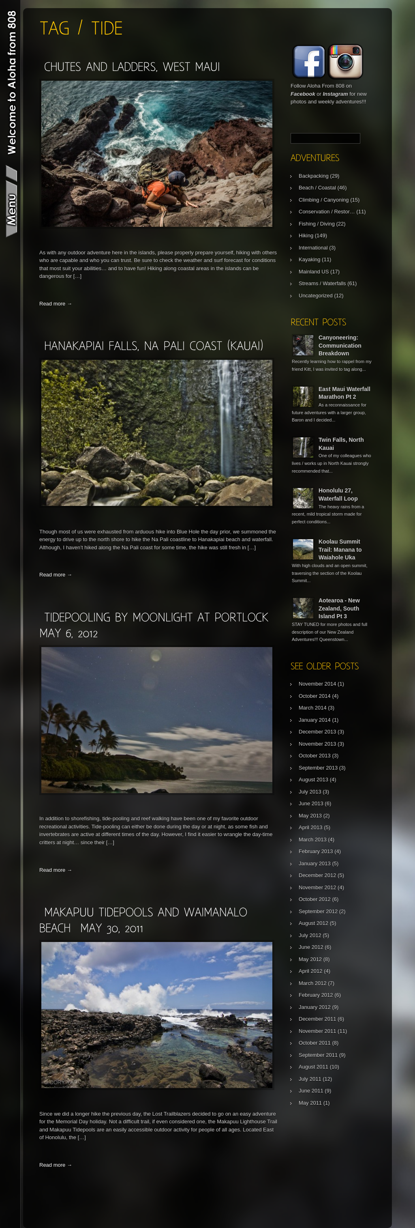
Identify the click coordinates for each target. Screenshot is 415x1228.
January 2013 (315, 863)
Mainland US (314, 272)
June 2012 (311, 947)
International (313, 248)
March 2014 (313, 708)
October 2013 (315, 756)
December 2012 (317, 875)
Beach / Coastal (317, 188)
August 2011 (313, 1067)
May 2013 (310, 816)
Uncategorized (316, 295)
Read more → (55, 304)
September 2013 (318, 768)
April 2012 (311, 971)
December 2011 (317, 1019)
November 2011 (317, 1031)
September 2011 (318, 1055)
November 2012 (317, 887)
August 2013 (313, 779)
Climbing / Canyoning (324, 200)
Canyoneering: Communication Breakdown (340, 345)
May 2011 (310, 1103)
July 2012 (310, 935)
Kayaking (309, 259)
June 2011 (311, 1091)
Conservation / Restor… (327, 212)
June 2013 (311, 803)
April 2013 (311, 827)
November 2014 (317, 684)
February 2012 (316, 995)
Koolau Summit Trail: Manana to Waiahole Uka (340, 549)
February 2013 (316, 851)
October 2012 (315, 899)
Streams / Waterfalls (322, 283)
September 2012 (318, 911)
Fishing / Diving (317, 224)
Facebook (303, 94)
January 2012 (315, 1007)
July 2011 (310, 1079)
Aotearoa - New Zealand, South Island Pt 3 (339, 608)
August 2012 (313, 923)
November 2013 (317, 744)
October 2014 (315, 696)
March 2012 (313, 983)
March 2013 (313, 840)
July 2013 (310, 792)
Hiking (306, 235)
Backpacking (314, 176)
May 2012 (310, 959)
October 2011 (315, 1043)
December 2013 (317, 732)
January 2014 (315, 720)
